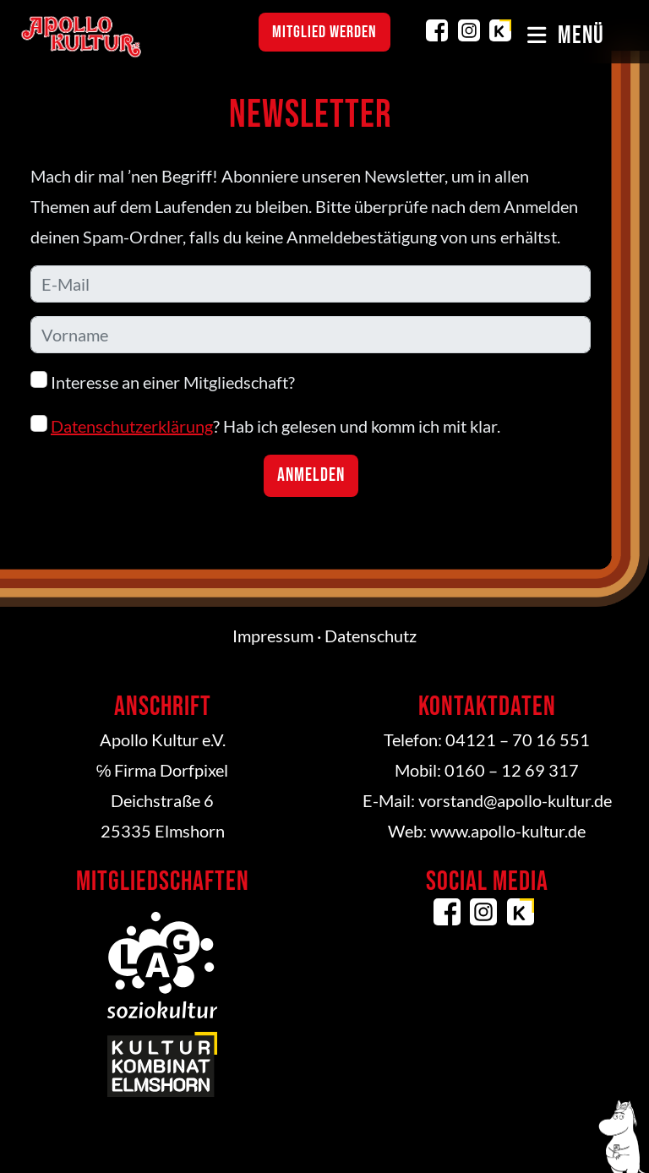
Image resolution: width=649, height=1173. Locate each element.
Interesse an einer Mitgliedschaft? (162, 381)
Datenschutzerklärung (132, 426)
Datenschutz (370, 635)
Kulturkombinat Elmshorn (500, 30)
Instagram (469, 30)
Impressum (273, 635)
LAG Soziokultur (162, 965)
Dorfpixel (194, 770)
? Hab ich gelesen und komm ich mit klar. (265, 425)
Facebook (437, 30)
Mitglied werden (324, 32)
